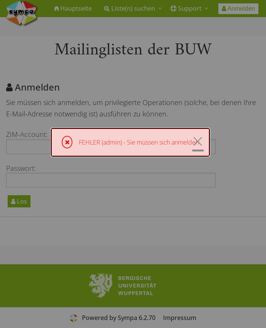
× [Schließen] (198, 141)
